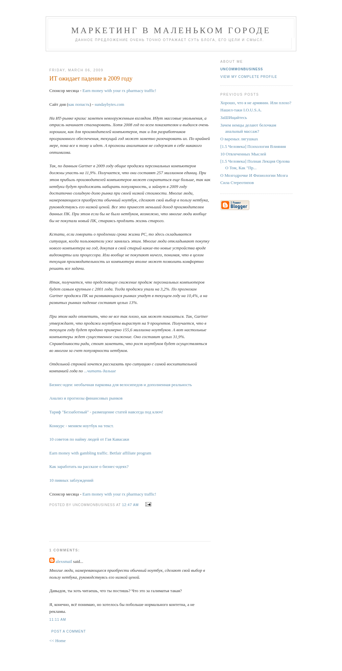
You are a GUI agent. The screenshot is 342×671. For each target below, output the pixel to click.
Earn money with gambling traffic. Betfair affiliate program (100, 453)
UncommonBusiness (241, 69)
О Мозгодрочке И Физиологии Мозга (254, 175)
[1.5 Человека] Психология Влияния (253, 146)
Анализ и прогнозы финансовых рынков (86, 398)
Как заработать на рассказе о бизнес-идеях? (89, 466)
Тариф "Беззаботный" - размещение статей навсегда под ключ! (106, 411)
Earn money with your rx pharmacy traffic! (119, 90)
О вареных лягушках (239, 138)
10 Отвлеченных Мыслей (243, 153)
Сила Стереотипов (237, 182)
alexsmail (64, 561)
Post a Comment (68, 631)
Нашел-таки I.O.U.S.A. (241, 109)
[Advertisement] (127, 57)
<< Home (57, 640)
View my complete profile (248, 77)
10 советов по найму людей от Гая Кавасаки (89, 439)
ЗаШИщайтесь (233, 117)
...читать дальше (100, 370)
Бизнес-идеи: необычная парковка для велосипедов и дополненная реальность (120, 384)
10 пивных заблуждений (71, 480)
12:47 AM (130, 505)
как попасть (78, 104)
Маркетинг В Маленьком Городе (171, 30)
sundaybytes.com (109, 104)
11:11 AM (57, 619)
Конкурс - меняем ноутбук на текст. (81, 425)
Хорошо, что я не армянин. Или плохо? (255, 102)
